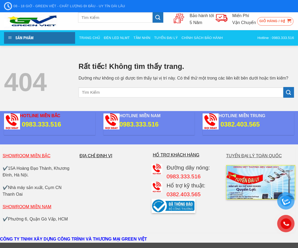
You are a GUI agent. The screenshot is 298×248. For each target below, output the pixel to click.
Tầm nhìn (141, 38)
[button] (275, 21)
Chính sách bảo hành (202, 38)
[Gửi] (158, 17)
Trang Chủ (89, 38)
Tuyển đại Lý (166, 38)
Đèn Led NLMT (117, 38)
